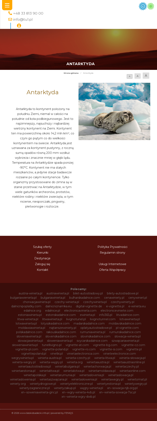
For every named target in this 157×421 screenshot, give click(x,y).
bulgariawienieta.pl (23, 298)
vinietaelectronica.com (83, 353)
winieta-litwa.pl (104, 358)
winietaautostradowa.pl (34, 366)
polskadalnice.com (29, 332)
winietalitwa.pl (49, 371)
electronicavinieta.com (80, 310)
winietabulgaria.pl (67, 366)
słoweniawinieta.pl (25, 345)
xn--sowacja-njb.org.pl (122, 388)
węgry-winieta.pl (91, 388)
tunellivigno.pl (52, 345)
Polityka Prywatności (112, 247)
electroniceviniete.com (117, 310)
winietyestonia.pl (109, 384)
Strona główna (71, 73)
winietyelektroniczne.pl (76, 384)
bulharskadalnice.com (84, 298)
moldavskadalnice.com (125, 323)
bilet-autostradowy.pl (88, 293)
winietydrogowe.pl (43, 384)
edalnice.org (32, 310)
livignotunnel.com (103, 319)
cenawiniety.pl (114, 298)
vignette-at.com (77, 345)
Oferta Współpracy (112, 270)
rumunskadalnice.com (125, 332)
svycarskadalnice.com (92, 341)
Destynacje (42, 258)
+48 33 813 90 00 (28, 13)
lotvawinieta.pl (130, 319)
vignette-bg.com (105, 345)
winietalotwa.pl (73, 371)
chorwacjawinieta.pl (36, 302)
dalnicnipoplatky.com (26, 306)
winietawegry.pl (112, 379)
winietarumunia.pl (62, 375)
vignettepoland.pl (33, 353)
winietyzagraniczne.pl (34, 388)
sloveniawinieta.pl (29, 336)
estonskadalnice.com (61, 315)
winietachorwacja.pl (97, 366)
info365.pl (105, 315)
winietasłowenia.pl (84, 379)
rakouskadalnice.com (61, 332)
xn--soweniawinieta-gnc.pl (39, 392)
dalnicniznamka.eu (58, 306)
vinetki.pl (56, 353)
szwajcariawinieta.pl (125, 341)
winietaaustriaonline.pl (129, 362)
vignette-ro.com (84, 349)
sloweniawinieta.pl (60, 341)
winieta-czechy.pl (78, 358)
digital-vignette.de (89, 306)
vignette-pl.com (26, 349)
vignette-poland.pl (55, 349)
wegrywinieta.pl (22, 358)
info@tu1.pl (23, 19)
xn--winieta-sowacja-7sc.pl (117, 392)
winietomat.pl (137, 379)
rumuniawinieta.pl (92, 332)
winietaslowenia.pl (23, 379)
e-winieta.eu (137, 306)
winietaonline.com (133, 371)
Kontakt (42, 270)
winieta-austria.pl (50, 358)
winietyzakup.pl (65, 388)
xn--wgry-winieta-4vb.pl (78, 392)
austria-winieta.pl (30, 293)
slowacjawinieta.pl (30, 341)
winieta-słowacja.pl (132, 358)
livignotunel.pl (76, 319)
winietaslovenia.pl (91, 375)
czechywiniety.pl (122, 302)
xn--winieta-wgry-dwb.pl (78, 396)
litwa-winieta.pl (27, 319)
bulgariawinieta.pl (53, 298)
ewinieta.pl (87, 315)
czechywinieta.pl (95, 302)
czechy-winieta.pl (67, 302)
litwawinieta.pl (52, 319)
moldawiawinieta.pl (31, 328)
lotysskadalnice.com (55, 323)
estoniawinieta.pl (30, 315)
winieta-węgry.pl (51, 362)
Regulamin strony (112, 252)
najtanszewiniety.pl (62, 328)
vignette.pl (134, 349)
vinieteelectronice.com (119, 353)
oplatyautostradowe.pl (96, 328)
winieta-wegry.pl (24, 362)
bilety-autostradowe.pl (122, 293)
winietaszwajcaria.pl (53, 379)
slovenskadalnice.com (60, 336)
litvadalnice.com (127, 315)
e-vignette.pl (115, 306)
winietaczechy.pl (127, 366)
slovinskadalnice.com (95, 336)
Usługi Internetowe (112, 264)
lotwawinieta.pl (26, 323)
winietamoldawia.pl (102, 371)
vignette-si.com (111, 349)
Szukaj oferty (42, 247)
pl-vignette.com (127, 328)
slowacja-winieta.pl (127, 336)
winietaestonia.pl (23, 371)
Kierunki (42, 252)
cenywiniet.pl (137, 298)
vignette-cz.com (133, 345)
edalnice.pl (52, 310)
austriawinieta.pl (57, 293)
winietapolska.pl (35, 375)
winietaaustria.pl (98, 362)
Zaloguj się (42, 264)
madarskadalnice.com (89, 323)
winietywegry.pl (136, 384)
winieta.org (75, 362)
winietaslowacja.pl (120, 375)
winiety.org (18, 384)
